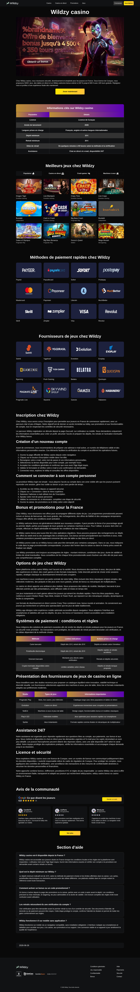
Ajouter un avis (112, 799)
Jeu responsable (96, 970)
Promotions (74, 3)
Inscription (129, 3)
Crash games (83, 173)
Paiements (120, 970)
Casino (48, 3)
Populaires (29, 173)
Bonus (92, 976)
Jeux (83, 3)
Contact (119, 976)
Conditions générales (97, 966)
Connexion (118, 3)
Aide (118, 966)
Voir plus (70, 833)
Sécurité (119, 973)
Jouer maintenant (70, 92)
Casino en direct (60, 3)
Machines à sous (111, 173)
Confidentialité (95, 973)
